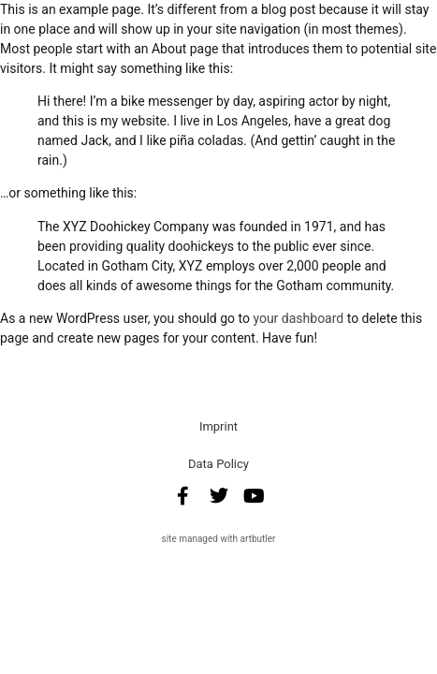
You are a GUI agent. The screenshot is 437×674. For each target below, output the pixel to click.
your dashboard (298, 318)
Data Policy (218, 464)
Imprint (218, 426)
